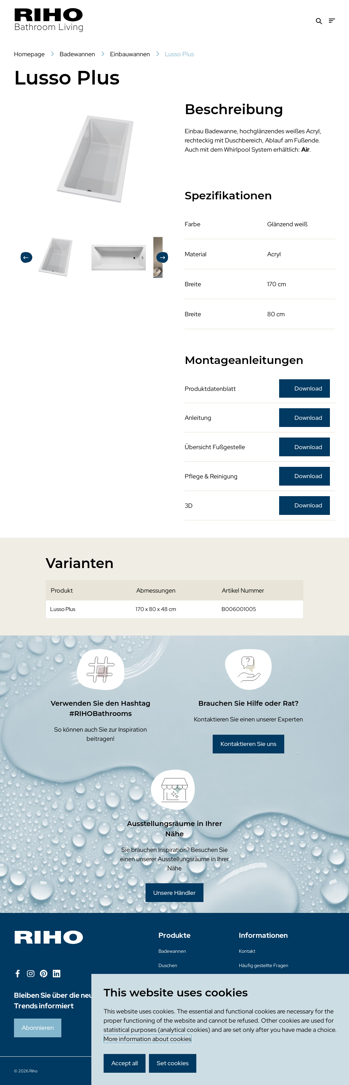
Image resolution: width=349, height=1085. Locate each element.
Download (308, 388)
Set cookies (173, 1063)
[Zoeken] (319, 20)
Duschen (167, 965)
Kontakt (247, 951)
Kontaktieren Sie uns (248, 744)
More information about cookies (147, 1039)
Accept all (124, 1063)
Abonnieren (38, 1027)
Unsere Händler (174, 893)
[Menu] (332, 20)
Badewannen (172, 951)
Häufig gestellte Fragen (263, 965)
